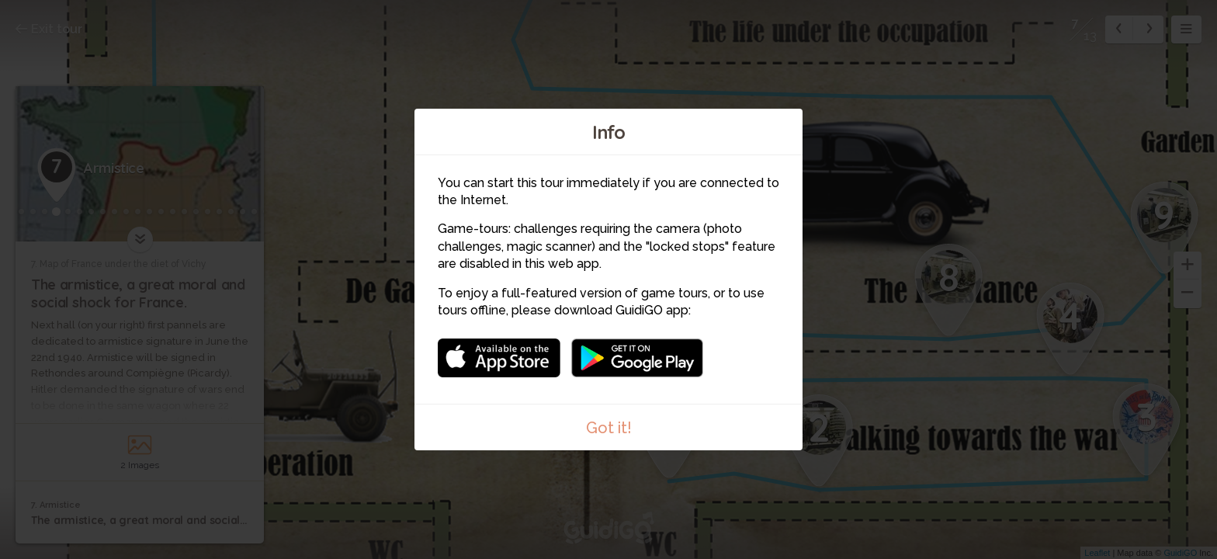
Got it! (609, 427)
